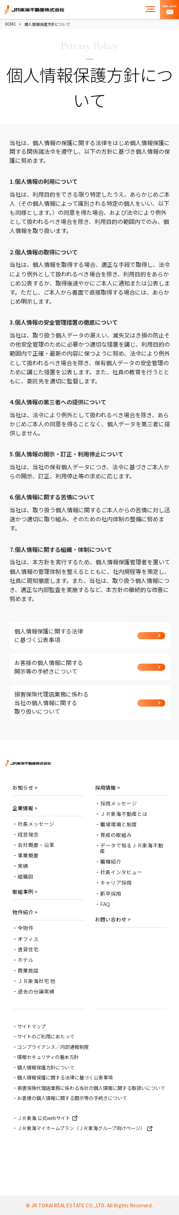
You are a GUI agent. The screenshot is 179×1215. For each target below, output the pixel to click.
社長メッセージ (36, 823)
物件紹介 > (25, 912)
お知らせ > (25, 787)
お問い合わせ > (113, 919)
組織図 (25, 876)
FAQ (105, 904)
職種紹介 (110, 861)
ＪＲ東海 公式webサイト (47, 1117)
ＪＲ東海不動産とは (123, 813)
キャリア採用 (116, 882)
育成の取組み (116, 834)
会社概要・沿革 (36, 844)
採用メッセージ (118, 803)
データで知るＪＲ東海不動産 (131, 848)
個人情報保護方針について (45, 1067)
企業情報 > (25, 808)
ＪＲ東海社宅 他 (36, 980)
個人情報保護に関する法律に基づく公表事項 (65, 1077)
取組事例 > (25, 891)
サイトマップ (31, 1026)
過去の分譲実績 (36, 991)
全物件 (25, 927)
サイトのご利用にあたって (45, 1036)
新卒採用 (110, 893)
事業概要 (28, 855)
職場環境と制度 (118, 824)
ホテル (25, 959)
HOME (10, 24)
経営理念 (28, 834)
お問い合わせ (169, 9)
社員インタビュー (121, 872)
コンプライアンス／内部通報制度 (53, 1046)
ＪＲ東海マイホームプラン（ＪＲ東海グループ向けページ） (84, 1127)
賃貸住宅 (28, 949)
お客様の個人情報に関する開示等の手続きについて (72, 1097)
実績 (23, 865)
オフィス (28, 938)
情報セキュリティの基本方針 (48, 1056)
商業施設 (28, 970)
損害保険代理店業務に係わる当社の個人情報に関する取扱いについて (91, 1087)
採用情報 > (107, 787)
